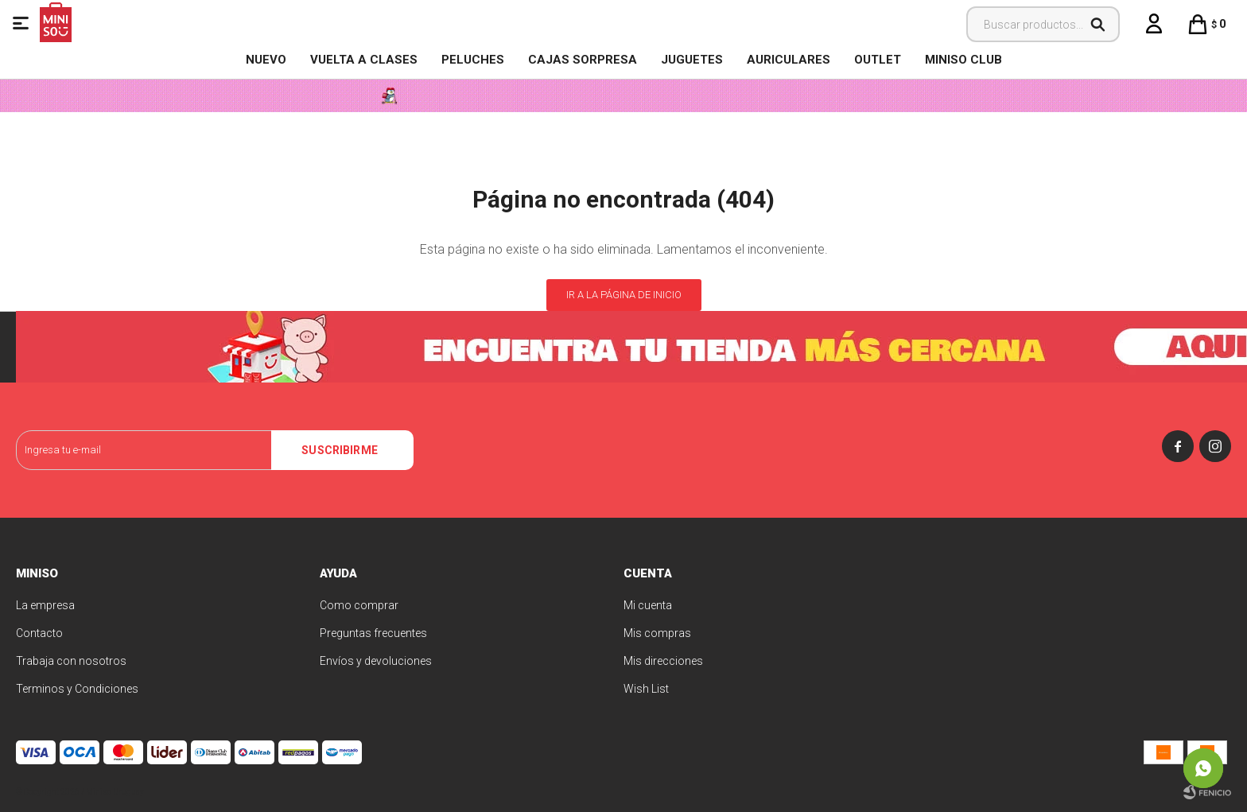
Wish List (646, 688)
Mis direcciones (663, 661)
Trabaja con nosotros (71, 661)
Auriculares (788, 59)
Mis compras (657, 633)
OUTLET (877, 59)
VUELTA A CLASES (364, 59)
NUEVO (266, 59)
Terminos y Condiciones (77, 688)
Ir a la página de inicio (624, 295)
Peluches (472, 59)
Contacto (39, 633)
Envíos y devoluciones (376, 661)
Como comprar (359, 605)
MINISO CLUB (963, 59)
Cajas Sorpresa (582, 59)
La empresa (45, 605)
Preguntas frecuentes (373, 633)
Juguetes (692, 59)
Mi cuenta (648, 605)
